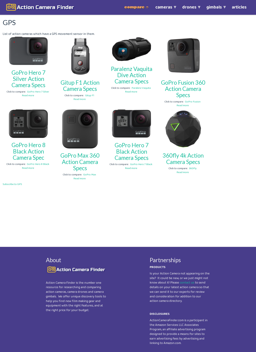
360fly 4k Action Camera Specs (183, 158)
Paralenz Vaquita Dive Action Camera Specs (131, 75)
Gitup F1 (89, 95)
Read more (28, 95)
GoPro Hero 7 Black (141, 164)
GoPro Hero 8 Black (38, 164)
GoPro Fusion (193, 102)
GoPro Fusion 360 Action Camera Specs (183, 88)
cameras (163, 9)
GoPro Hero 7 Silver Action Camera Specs (29, 78)
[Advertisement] (109, 214)
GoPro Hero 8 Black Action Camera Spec (29, 151)
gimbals (214, 9)
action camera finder (45, 7)
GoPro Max (89, 175)
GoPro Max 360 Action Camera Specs (80, 161)
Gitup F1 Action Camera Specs (80, 85)
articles (239, 7)
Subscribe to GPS (12, 184)
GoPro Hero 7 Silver (38, 92)
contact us (187, 282)
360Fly (192, 168)
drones (189, 9)
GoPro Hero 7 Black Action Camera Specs (132, 151)
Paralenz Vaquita (141, 88)
